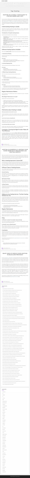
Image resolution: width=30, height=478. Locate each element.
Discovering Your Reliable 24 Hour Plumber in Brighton (9, 315)
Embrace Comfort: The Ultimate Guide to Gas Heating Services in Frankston (12, 313)
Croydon (3, 410)
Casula (3, 457)
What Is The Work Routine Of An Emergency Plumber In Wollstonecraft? (12, 349)
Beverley (3, 468)
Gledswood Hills (4, 401)
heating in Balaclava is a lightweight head (8, 257)
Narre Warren (4, 454)
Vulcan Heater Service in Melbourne (7, 329)
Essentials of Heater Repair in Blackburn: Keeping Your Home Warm (11, 299)
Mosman (3, 429)
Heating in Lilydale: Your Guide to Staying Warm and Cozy (15, 15)
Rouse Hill (3, 412)
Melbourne (6, 144)
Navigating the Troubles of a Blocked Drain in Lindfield (9, 310)
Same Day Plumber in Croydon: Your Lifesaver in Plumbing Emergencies (11, 304)
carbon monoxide (5, 145)
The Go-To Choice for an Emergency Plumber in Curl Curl (10, 291)
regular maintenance (11, 145)
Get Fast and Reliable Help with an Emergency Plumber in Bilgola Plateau (12, 323)
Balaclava (4, 281)
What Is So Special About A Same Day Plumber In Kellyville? (10, 376)
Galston (3, 448)
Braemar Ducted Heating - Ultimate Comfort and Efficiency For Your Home (12, 337)
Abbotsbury (4, 437)
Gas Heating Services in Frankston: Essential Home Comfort (10, 332)
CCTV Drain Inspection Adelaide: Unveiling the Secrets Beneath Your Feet (12, 290)
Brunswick (3, 459)
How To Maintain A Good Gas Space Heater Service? (9, 382)
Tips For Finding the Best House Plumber (7, 384)
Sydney (3, 418)
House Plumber (4, 0)
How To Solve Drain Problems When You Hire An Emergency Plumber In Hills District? (13, 381)
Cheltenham (4, 445)
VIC (8, 144)
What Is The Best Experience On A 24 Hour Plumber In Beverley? (10, 373)
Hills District (4, 471)
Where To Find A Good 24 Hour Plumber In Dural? (8, 378)
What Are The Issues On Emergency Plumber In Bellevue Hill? (10, 371)
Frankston (3, 421)
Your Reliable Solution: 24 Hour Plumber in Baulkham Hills (10, 301)
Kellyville (3, 470)
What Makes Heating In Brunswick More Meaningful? (9, 359)
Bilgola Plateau (4, 434)
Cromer (3, 465)
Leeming (3, 424)
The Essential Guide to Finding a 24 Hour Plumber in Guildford (10, 296)
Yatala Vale (3, 462)
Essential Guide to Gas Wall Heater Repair (8, 288)
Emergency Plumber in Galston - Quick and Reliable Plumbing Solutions (12, 345)
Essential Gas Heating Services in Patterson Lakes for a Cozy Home (11, 302)
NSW (3, 399)
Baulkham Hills (4, 402)
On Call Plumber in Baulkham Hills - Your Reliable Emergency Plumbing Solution (13, 348)
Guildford (3, 404)
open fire (4, 282)
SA (2, 396)
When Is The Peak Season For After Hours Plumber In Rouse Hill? (11, 379)
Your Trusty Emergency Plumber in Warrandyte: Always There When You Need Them (13, 318)
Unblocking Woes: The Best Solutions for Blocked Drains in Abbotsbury (11, 326)
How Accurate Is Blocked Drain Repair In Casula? (8, 357)
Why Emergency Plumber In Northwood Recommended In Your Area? (11, 360)
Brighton (3, 423)
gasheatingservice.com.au (14, 276)
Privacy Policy (18, 476)
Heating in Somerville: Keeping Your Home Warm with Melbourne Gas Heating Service (15, 151)
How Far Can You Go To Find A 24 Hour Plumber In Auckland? (10, 368)
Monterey (3, 415)
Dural (3, 451)
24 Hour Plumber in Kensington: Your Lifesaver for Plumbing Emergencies (12, 312)
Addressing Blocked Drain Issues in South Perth (8, 321)
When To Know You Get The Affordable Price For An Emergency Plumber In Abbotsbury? (14, 365)
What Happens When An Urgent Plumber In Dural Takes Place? (10, 351)
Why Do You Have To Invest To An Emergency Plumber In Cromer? (11, 370)
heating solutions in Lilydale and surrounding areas (10, 21)
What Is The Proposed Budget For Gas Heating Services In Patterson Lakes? (12, 367)
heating (15, 145)
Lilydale (4, 144)
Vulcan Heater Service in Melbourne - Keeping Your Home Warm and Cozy (12, 346)
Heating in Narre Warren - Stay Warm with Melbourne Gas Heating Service (12, 354)
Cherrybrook (4, 435)
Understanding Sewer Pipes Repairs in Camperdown (9, 334)
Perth (3, 432)
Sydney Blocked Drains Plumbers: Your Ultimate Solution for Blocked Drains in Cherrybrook (14, 324)
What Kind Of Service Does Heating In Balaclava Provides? (15, 254)
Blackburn (3, 407)
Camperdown (4, 440)
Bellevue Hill (4, 467)
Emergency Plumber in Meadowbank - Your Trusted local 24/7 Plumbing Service (13, 343)
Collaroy (3, 456)
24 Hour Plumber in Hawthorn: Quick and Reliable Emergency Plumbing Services (13, 335)
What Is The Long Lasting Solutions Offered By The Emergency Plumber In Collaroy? (13, 356)
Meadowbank (4, 446)
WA (2, 426)
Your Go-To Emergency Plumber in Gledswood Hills (9, 293)
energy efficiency (8, 282)
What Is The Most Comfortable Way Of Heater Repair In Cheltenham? (11, 340)
